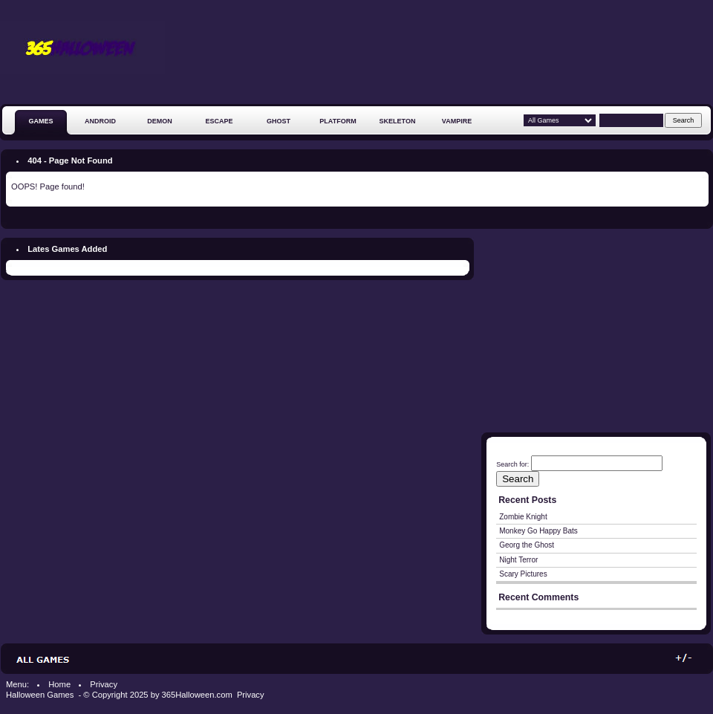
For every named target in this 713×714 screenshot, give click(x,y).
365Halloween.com (197, 694)
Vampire (457, 121)
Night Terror (518, 560)
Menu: (17, 684)
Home (59, 684)
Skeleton (398, 121)
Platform (337, 121)
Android (100, 121)
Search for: (512, 464)
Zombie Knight (523, 517)
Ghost (278, 121)
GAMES (40, 121)
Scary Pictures (523, 574)
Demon (159, 121)
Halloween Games (41, 694)
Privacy (103, 684)
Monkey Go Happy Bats (538, 531)
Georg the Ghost (526, 545)
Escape (218, 121)
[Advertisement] (660, 57)
